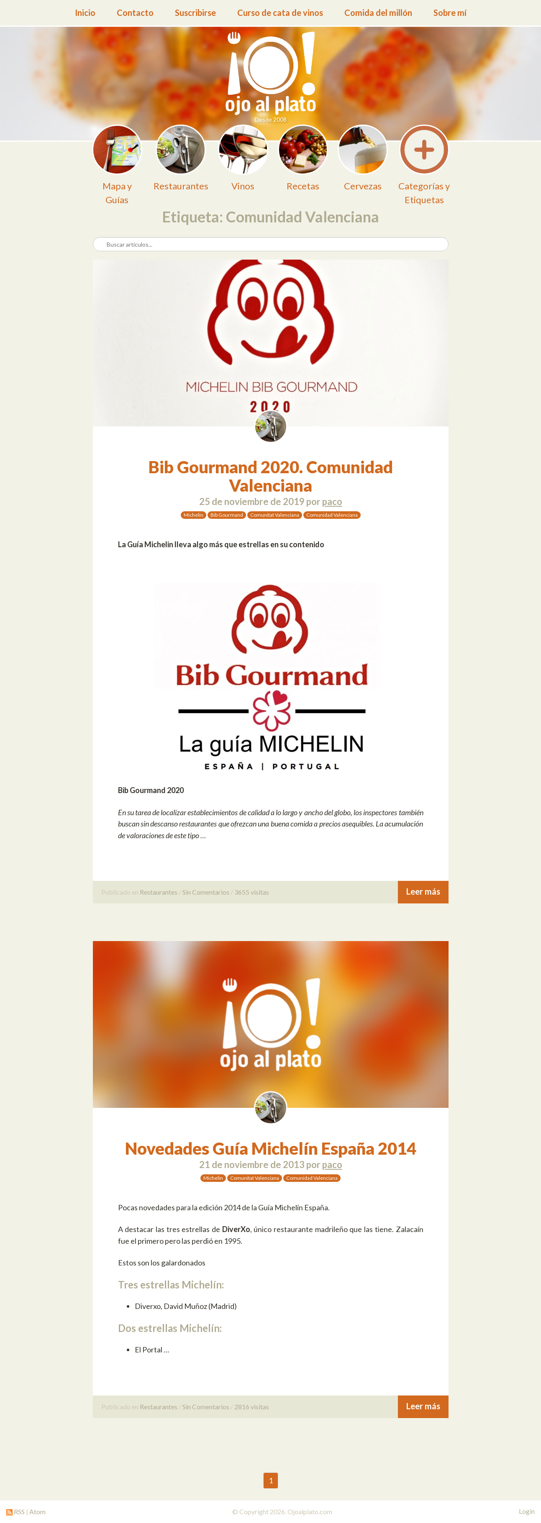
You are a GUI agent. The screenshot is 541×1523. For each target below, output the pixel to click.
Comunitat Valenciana (274, 515)
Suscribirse (195, 13)
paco (332, 501)
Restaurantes (158, 892)
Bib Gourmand (226, 515)
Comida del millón (378, 13)
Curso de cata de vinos (280, 13)
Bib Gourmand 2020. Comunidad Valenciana (271, 476)
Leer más (423, 891)
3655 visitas (251, 892)
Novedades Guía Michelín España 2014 (270, 1148)
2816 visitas (251, 1407)
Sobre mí (450, 13)
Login (527, 1511)
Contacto (135, 13)
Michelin (193, 515)
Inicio (85, 13)
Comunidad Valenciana (332, 515)
